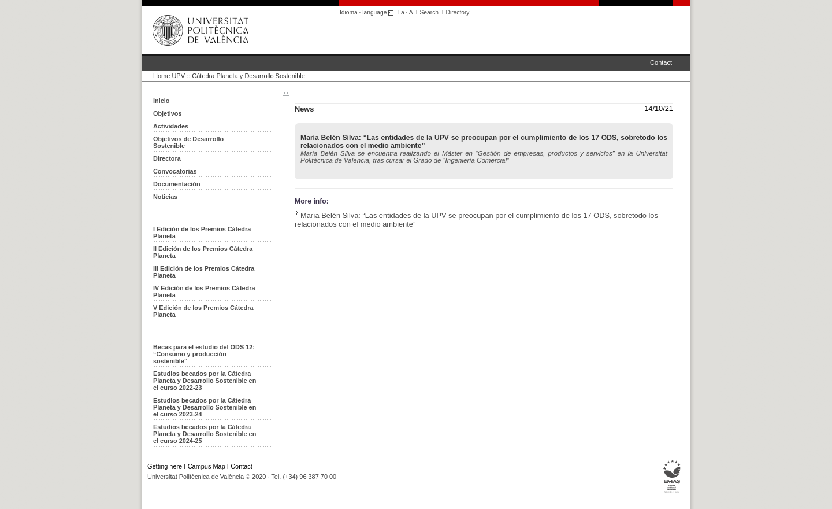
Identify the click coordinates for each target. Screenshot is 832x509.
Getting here (164, 466)
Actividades (170, 126)
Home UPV (169, 75)
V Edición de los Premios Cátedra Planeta (203, 311)
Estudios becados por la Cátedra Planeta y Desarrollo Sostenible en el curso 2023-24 (204, 407)
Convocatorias (175, 171)
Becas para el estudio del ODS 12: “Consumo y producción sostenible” (204, 354)
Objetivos (167, 113)
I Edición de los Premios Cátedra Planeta (202, 232)
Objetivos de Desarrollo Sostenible (188, 142)
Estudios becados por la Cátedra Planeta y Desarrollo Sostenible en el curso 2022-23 (204, 380)
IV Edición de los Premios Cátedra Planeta (204, 291)
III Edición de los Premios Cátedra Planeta (203, 272)
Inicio (161, 100)
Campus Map (206, 466)
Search (429, 12)
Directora (167, 158)
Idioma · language (368, 12)
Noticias (165, 196)
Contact (661, 62)
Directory (458, 12)
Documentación (176, 183)
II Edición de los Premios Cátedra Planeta (202, 252)
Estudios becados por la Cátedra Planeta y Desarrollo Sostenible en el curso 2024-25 (204, 433)
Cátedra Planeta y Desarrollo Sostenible (248, 75)
